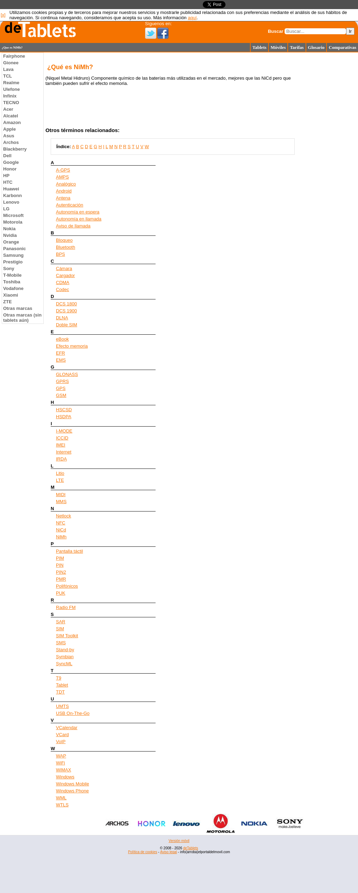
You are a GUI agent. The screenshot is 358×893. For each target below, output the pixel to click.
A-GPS (63, 170)
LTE (60, 480)
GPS (60, 388)
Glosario (316, 47)
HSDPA (63, 416)
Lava (8, 69)
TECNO (11, 102)
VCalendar (66, 727)
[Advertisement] (179, 877)
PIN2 (61, 572)
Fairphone (14, 56)
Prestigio (13, 261)
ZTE (7, 301)
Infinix (9, 96)
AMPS (62, 177)
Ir (350, 31)
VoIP (60, 741)
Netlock (63, 515)
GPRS (62, 381)
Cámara (64, 268)
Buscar (275, 31)
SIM (60, 628)
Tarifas (296, 47)
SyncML (64, 663)
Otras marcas (17, 308)
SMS (61, 642)
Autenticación (69, 205)
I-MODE (64, 431)
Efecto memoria (72, 346)
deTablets (190, 848)
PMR (61, 579)
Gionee (11, 62)
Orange (11, 242)
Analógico (66, 184)
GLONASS (67, 374)
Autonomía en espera (77, 212)
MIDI (60, 494)
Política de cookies (142, 852)
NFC (60, 522)
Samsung (13, 255)
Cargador (65, 275)
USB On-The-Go (73, 713)
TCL (7, 76)
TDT (60, 692)
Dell (7, 155)
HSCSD (64, 409)
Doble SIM (66, 324)
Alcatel (10, 115)
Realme (11, 82)
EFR (60, 353)
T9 (58, 678)
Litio (60, 473)
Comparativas (342, 47)
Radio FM (66, 607)
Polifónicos (67, 586)
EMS (61, 360)
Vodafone (13, 288)
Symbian (65, 656)
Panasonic (14, 248)
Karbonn (12, 195)
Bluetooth (65, 247)
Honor (9, 169)
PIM (60, 558)
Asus (8, 135)
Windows (65, 776)
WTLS (62, 804)
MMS (61, 501)
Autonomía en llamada (78, 219)
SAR (60, 621)
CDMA (62, 282)
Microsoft (13, 215)
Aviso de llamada (73, 225)
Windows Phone (72, 790)
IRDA (61, 459)
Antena (63, 198)
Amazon (12, 122)
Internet (63, 452)
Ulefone (11, 89)
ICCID (62, 438)
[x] (3, 14)
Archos (11, 142)
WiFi (60, 762)
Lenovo (11, 202)
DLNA (62, 317)
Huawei (11, 188)
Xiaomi (10, 295)
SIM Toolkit (67, 635)
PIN (60, 565)
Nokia (9, 228)
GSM (61, 395)
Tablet (62, 685)
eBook (62, 339)
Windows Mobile (72, 783)
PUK (60, 593)
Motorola (12, 222)
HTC (8, 182)
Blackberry (15, 149)
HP (6, 175)
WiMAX (63, 769)
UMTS (62, 706)
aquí (192, 17)
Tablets (259, 47)
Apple (9, 129)
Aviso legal (168, 852)
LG (6, 208)
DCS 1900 (66, 310)
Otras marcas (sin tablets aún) (22, 317)
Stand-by (65, 649)
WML (61, 797)
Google (11, 162)
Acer (8, 109)
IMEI (60, 445)
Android (64, 191)
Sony (8, 268)
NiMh (61, 536)
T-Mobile (12, 275)
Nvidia (10, 235)
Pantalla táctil (69, 551)
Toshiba (11, 281)
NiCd (61, 529)
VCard (62, 734)
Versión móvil (179, 841)
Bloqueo (64, 240)
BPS (60, 254)
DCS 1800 (66, 303)
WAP (61, 755)
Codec (62, 289)
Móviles (278, 47)
